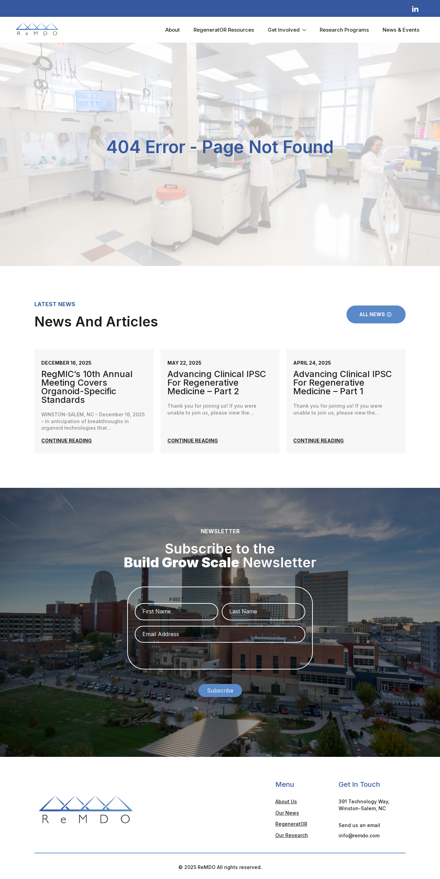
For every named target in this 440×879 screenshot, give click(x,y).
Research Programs (344, 29)
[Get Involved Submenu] (306, 29)
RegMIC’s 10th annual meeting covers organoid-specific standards (87, 387)
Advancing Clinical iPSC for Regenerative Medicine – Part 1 (342, 383)
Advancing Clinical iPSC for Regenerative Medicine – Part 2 (216, 383)
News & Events (401, 29)
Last (263, 599)
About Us (286, 799)
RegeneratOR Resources (224, 29)
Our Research (291, 833)
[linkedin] (415, 9)
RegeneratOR (291, 822)
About (172, 29)
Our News (287, 811)
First (176, 599)
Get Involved (284, 29)
